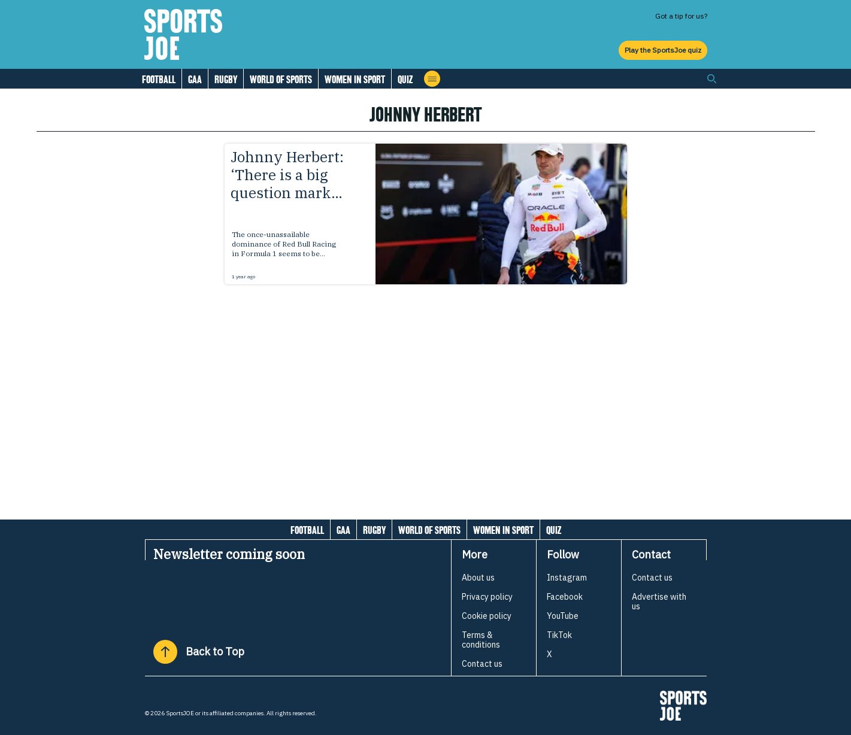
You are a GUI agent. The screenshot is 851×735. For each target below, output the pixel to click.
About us (478, 577)
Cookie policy (486, 616)
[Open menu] (432, 79)
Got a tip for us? (681, 15)
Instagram (567, 577)
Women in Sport (355, 79)
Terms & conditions (481, 639)
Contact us (482, 664)
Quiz (405, 79)
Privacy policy (487, 597)
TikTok (559, 635)
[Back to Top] (165, 652)
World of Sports (281, 79)
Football (158, 79)
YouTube (563, 616)
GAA (195, 79)
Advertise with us (659, 601)
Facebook (565, 597)
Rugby (225, 79)
